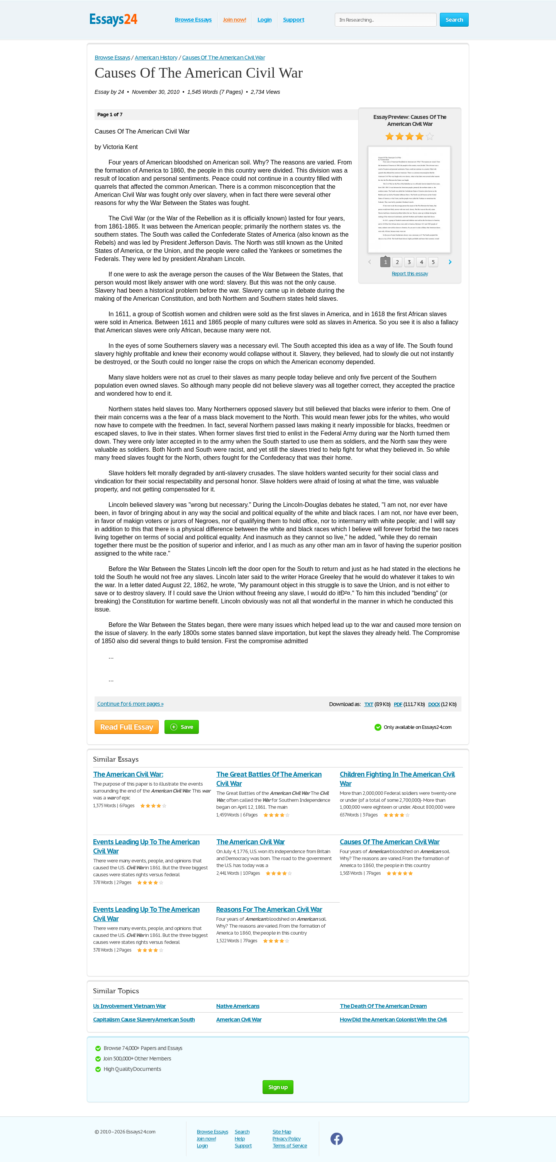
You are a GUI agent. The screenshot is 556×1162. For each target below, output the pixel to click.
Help (240, 1138)
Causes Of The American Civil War (390, 841)
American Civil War (238, 1019)
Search (242, 1131)
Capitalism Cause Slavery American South (144, 1019)
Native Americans (237, 1006)
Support (293, 19)
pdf (398, 703)
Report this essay (410, 273)
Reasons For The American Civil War (269, 909)
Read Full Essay (126, 727)
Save (181, 726)
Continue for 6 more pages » (130, 703)
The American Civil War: (128, 774)
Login (264, 19)
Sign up (278, 1087)
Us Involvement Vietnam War (129, 1006)
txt (368, 703)
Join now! (234, 19)
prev (369, 262)
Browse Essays (193, 19)
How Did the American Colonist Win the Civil (393, 1019)
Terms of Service (290, 1145)
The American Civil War (250, 841)
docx (434, 703)
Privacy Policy (286, 1138)
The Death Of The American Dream (383, 1006)
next (450, 262)
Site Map (282, 1131)
